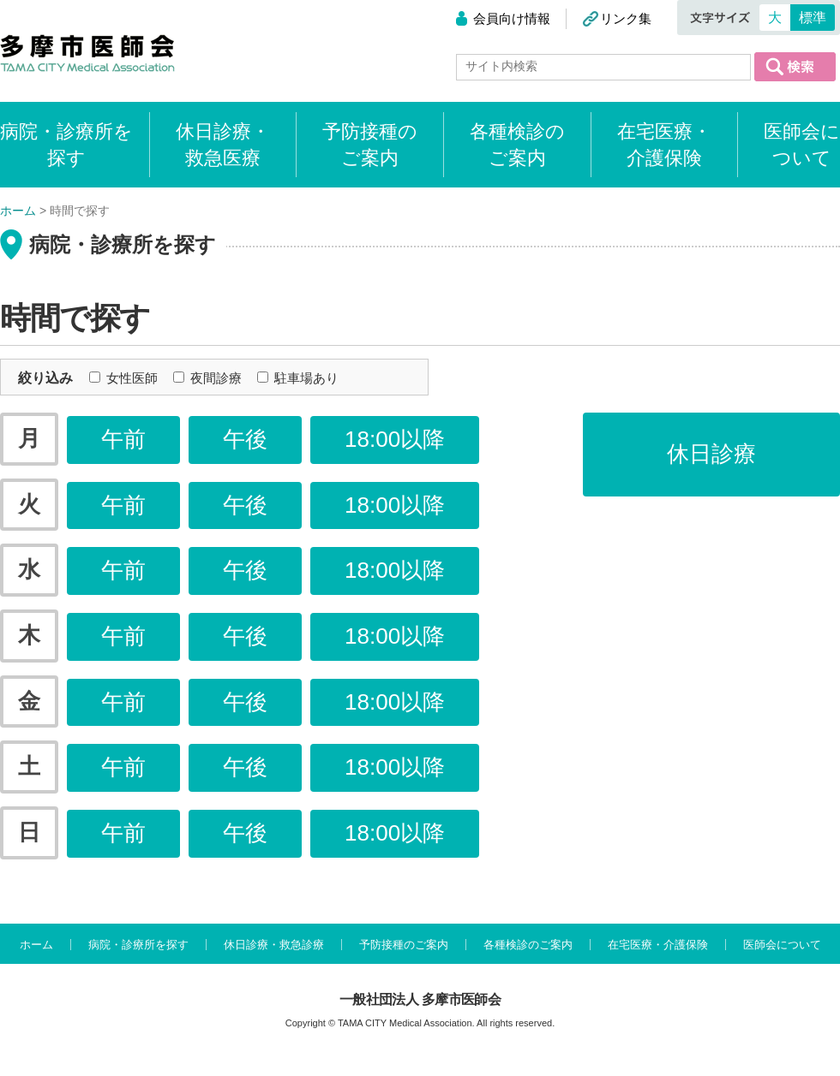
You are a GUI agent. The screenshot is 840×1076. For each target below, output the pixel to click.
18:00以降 (395, 439)
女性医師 (123, 378)
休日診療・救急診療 (274, 944)
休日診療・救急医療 (223, 145)
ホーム (36, 944)
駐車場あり (298, 378)
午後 (245, 439)
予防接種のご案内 (369, 145)
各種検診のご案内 (517, 145)
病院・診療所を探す (138, 944)
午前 (123, 439)
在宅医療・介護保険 (664, 145)
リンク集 (625, 18)
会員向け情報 (511, 18)
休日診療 (711, 454)
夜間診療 (207, 378)
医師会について (802, 145)
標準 (812, 17)
